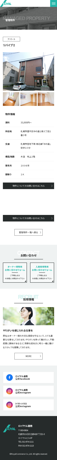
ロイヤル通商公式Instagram (23, 391)
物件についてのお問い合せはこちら (29, 185)
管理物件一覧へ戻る (28, 232)
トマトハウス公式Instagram (23, 405)
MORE (29, 356)
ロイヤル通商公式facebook (22, 377)
